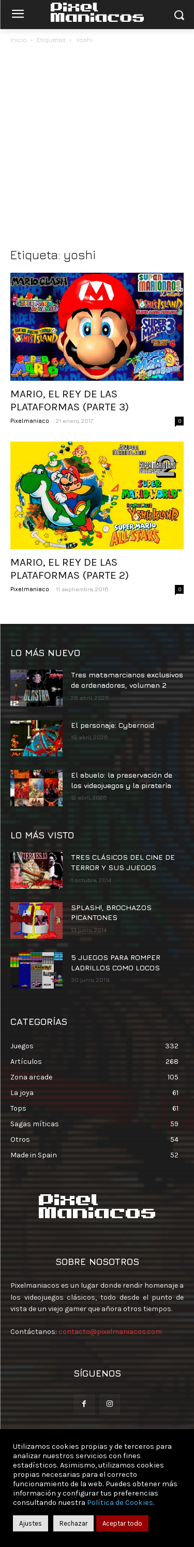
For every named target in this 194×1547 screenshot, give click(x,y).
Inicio (18, 40)
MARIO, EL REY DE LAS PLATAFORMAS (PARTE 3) (69, 400)
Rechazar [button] (73, 1523)
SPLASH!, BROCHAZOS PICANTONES (111, 912)
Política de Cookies (120, 1502)
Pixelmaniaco (29, 420)
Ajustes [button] (30, 1523)
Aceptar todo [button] (122, 1523)
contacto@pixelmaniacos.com (110, 1331)
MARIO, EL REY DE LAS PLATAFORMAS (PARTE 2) (69, 568)
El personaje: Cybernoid (112, 725)
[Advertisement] (97, 148)
